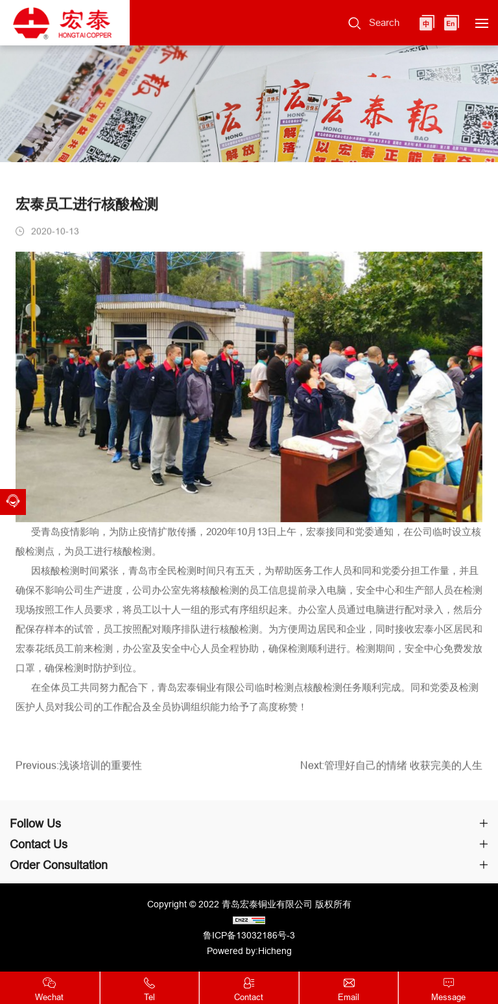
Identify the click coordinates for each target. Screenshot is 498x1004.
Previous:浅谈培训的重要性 (79, 767)
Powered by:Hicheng (249, 950)
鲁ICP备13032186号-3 (249, 935)
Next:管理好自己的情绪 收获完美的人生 (391, 767)
